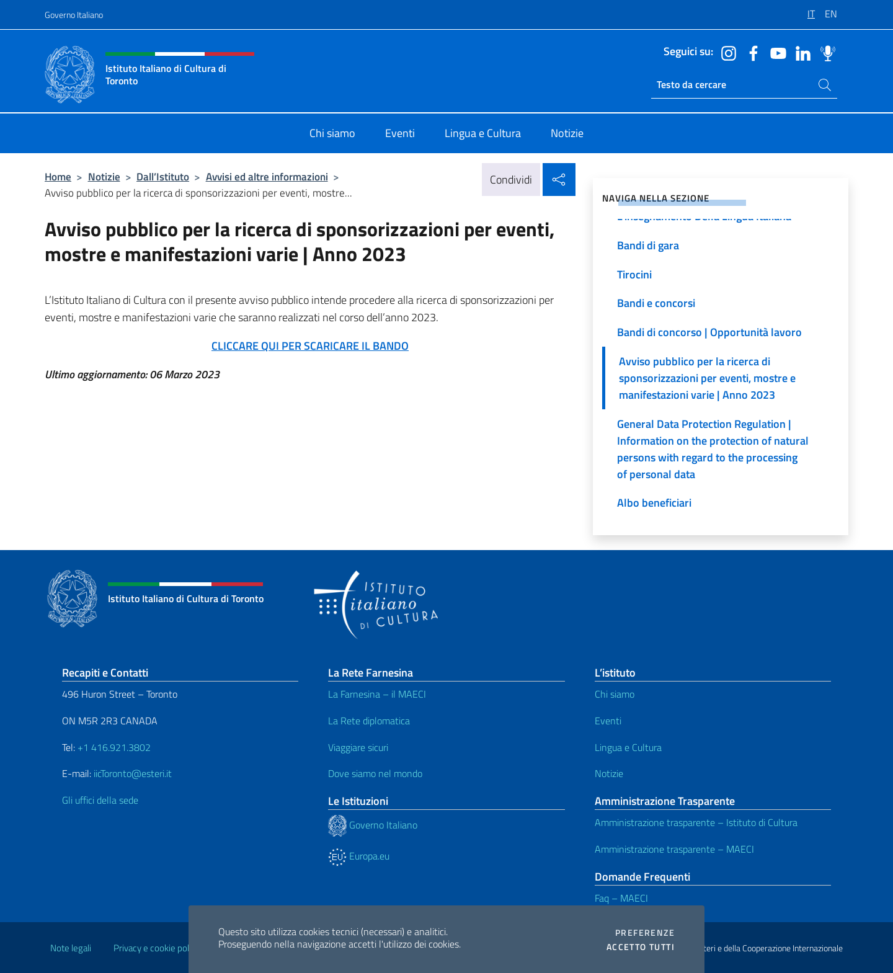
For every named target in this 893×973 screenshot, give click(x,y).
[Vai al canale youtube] (775, 52)
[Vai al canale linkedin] (800, 52)
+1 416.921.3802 (114, 747)
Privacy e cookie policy (156, 948)
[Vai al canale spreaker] (824, 52)
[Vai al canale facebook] (750, 52)
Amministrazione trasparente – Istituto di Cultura (696, 822)
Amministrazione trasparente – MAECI (674, 849)
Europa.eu (358, 855)
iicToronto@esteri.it (133, 773)
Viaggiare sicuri (358, 747)
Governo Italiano (74, 14)
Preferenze (645, 932)
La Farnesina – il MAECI (377, 693)
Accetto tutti (640, 947)
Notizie (104, 176)
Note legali (70, 948)
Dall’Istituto (162, 176)
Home (58, 176)
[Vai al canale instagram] (725, 52)
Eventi (608, 720)
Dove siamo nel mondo (375, 773)
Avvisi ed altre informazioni (267, 176)
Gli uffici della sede (100, 800)
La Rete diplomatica (369, 720)
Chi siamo (614, 693)
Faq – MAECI (621, 898)
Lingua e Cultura (628, 747)
